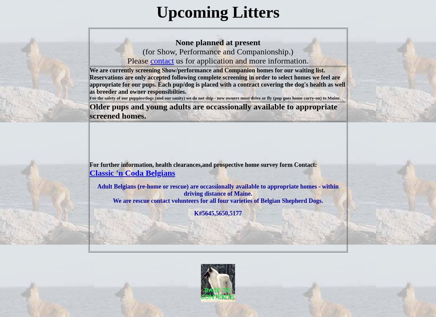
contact (162, 60)
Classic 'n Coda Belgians (132, 173)
